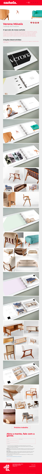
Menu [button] (28, 3)
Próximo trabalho (21, 427)
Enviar (9, 459)
